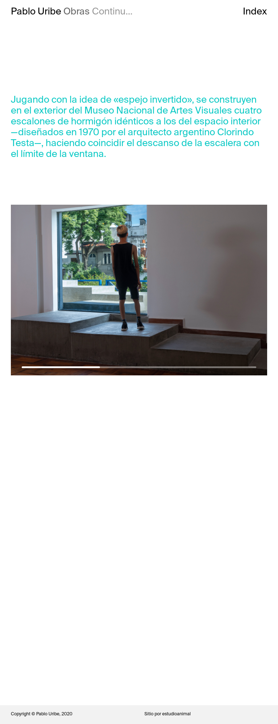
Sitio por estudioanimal (167, 714)
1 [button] (61, 367)
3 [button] (217, 367)
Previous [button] (74, 279)
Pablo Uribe (36, 11)
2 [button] (139, 367)
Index (255, 11)
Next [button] (202, 279)
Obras (76, 11)
